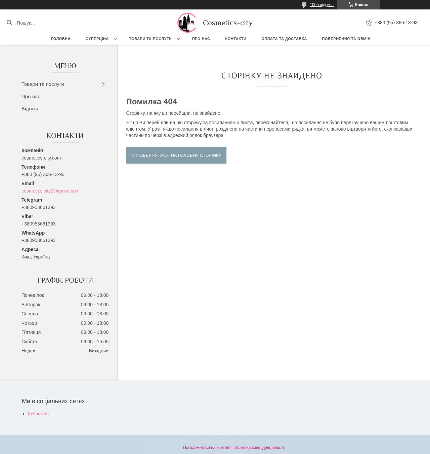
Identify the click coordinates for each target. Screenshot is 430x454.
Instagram (38, 413)
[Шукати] (9, 23)
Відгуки (30, 108)
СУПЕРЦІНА (97, 39)
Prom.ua (246, 441)
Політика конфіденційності (259, 447)
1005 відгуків (322, 4)
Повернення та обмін (346, 39)
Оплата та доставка (284, 39)
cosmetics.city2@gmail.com (51, 191)
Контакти (236, 39)
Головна (61, 39)
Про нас (201, 39)
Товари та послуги (150, 39)
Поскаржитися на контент (207, 447)
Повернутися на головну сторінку (178, 155)
